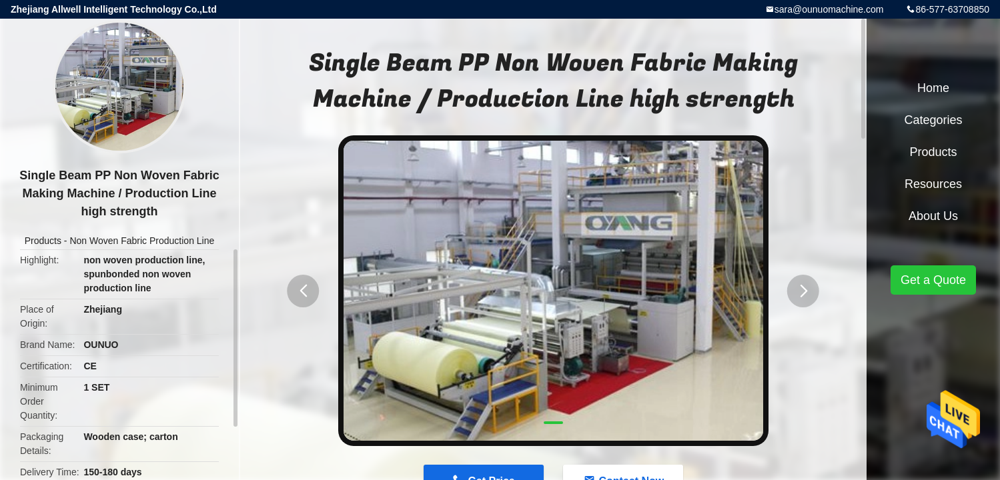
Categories (933, 120)
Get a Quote (933, 280)
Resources (933, 184)
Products (43, 240)
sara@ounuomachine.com (829, 9)
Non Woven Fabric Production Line (141, 240)
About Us (933, 216)
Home (933, 88)
